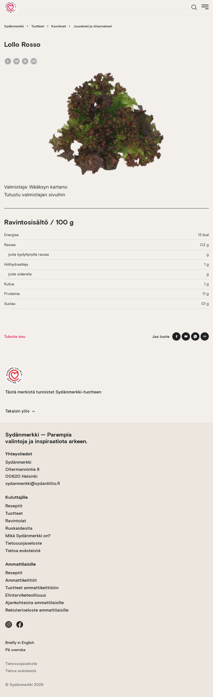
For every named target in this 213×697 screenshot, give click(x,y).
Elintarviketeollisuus (25, 595)
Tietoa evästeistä (22, 550)
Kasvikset (58, 26)
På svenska (15, 650)
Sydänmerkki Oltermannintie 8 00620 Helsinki (22, 469)
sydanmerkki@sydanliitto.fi (32, 483)
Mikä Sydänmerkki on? (28, 535)
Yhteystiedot (18, 453)
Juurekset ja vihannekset (92, 26)
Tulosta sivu (14, 336)
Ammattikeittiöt (21, 580)
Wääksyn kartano (48, 187)
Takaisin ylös (20, 411)
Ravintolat (15, 520)
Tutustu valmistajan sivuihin (34, 194)
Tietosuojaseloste (23, 543)
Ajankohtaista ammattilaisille (34, 602)
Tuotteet (37, 26)
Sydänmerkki (14, 26)
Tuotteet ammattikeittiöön (32, 587)
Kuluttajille (16, 497)
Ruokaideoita (18, 528)
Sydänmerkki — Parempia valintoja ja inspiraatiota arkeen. (46, 438)
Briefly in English (19, 642)
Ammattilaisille (20, 564)
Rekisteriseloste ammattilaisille (37, 610)
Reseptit (13, 505)
